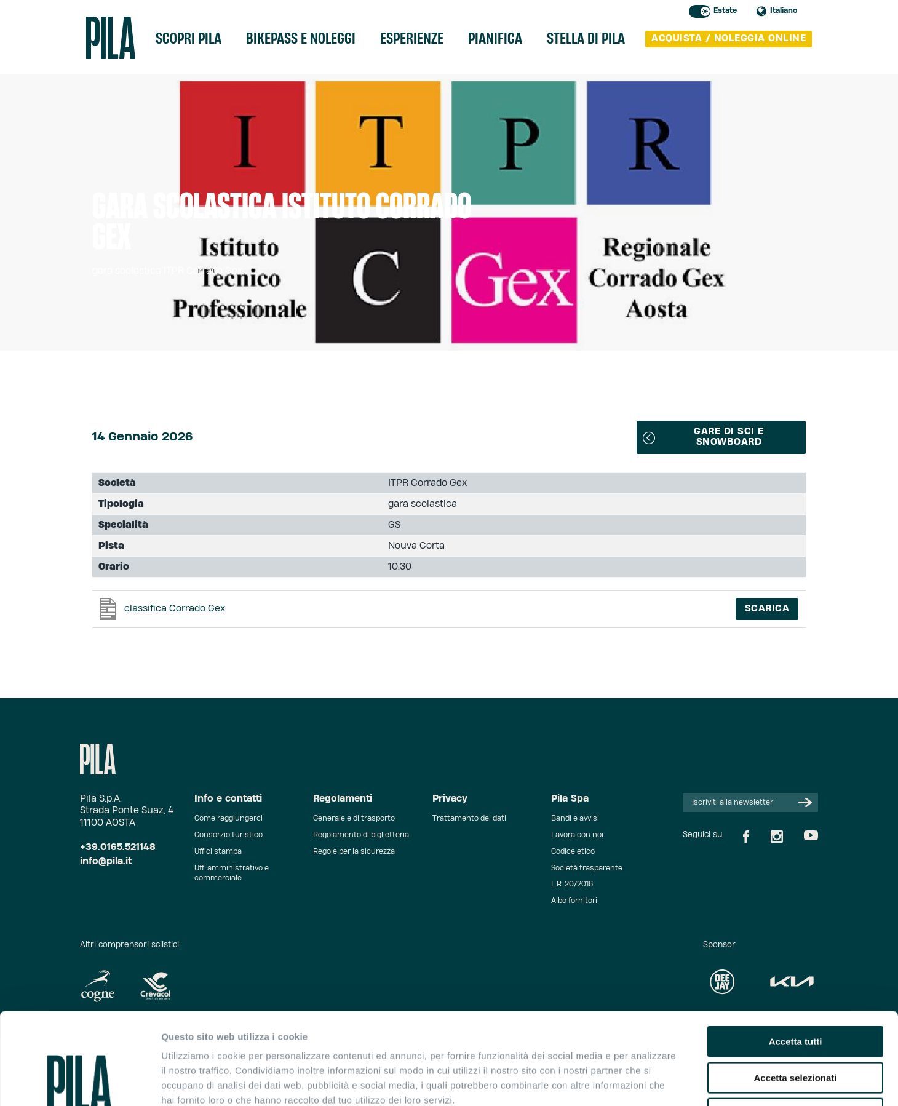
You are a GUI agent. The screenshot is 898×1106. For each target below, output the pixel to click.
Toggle (699, 11)
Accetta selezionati (794, 992)
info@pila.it (106, 861)
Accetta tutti (795, 955)
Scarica (767, 608)
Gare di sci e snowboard (703, 437)
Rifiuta (795, 1027)
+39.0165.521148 (118, 847)
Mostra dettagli (647, 1081)
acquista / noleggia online (728, 38)
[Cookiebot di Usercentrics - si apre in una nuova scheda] (79, 1082)
